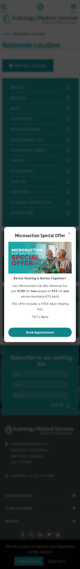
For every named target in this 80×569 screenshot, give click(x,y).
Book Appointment (40, 332)
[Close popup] (69, 233)
